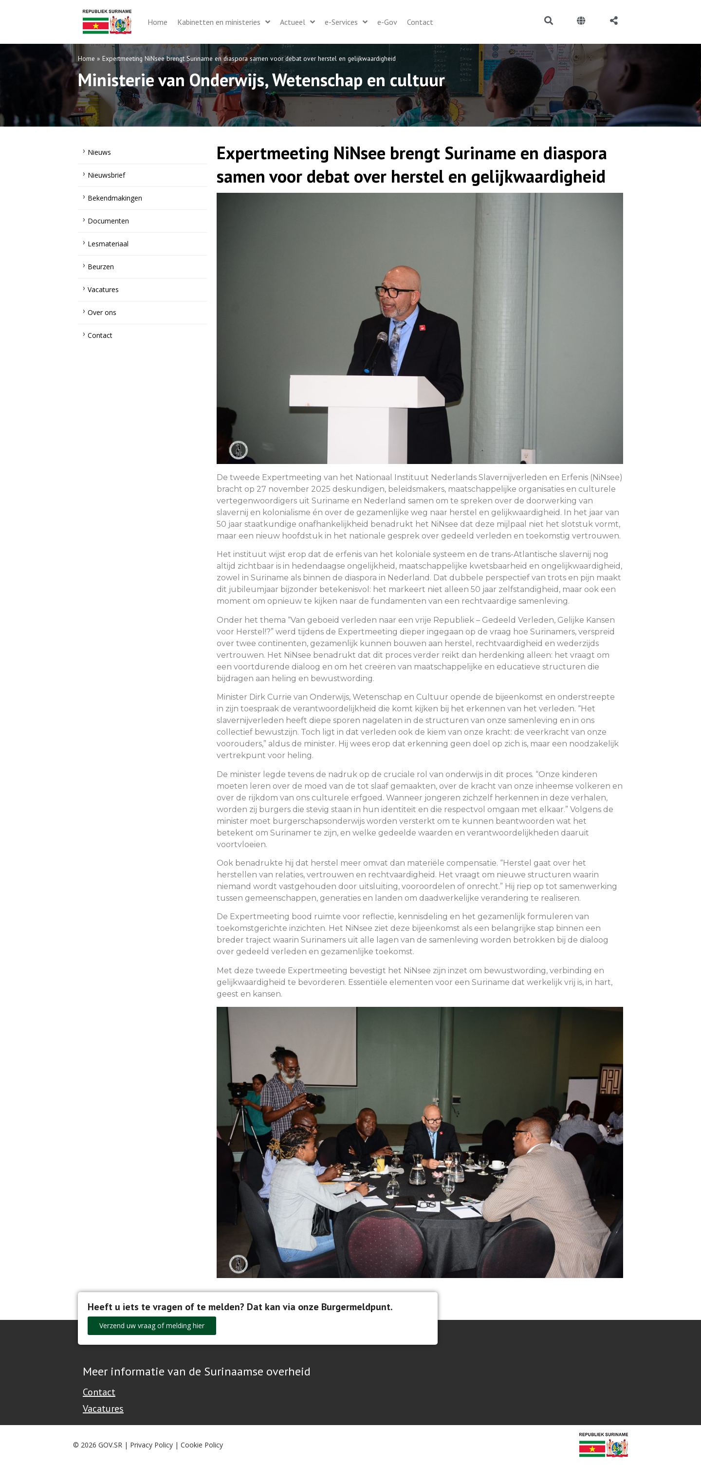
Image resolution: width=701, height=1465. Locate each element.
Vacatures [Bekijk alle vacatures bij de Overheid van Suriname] (103, 1408)
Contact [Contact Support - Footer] (99, 1392)
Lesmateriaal (108, 243)
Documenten (108, 220)
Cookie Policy (202, 1444)
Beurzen (101, 266)
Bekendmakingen (115, 198)
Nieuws (99, 152)
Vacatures (103, 289)
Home (86, 58)
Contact (100, 335)
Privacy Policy (151, 1444)
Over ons (102, 312)
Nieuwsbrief (106, 175)
